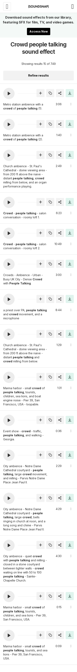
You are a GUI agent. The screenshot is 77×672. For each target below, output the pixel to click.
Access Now (38, 31)
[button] (9, 93)
